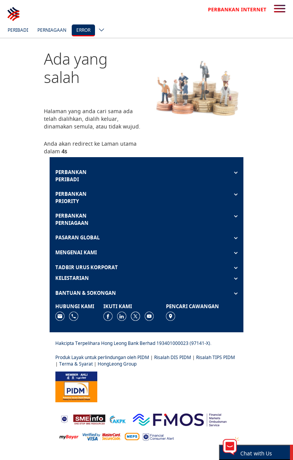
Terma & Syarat (76, 364)
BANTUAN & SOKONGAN (85, 292)
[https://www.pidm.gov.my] (76, 386)
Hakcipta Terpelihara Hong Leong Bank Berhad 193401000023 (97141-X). (133, 343)
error (83, 30)
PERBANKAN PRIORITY (71, 197)
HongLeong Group (117, 364)
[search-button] (279, 9)
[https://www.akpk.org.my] (117, 419)
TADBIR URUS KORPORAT (86, 267)
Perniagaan (51, 30)
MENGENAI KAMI (76, 252)
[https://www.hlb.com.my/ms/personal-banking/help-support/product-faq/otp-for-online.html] (101, 436)
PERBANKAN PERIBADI (71, 176)
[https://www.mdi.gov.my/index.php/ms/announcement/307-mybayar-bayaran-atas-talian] (68, 436)
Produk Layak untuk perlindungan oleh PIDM (102, 357)
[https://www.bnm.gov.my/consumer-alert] (158, 436)
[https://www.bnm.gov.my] (64, 419)
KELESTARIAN (72, 278)
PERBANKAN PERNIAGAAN (72, 219)
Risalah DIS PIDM (172, 357)
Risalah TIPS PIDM (215, 357)
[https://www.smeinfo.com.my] (89, 418)
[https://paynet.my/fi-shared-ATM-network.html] (132, 436)
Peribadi (18, 30)
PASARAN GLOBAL (77, 237)
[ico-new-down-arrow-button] (99, 31)
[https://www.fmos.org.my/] (180, 418)
